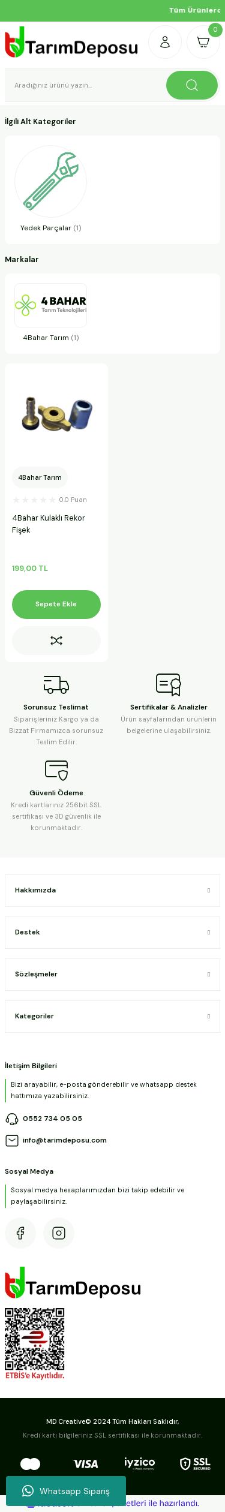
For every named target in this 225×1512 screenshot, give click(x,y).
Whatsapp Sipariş (66, 1491)
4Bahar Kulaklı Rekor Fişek (48, 524)
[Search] (112, 85)
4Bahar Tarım (40, 477)
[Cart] (203, 42)
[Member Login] (165, 42)
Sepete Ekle (56, 604)
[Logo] (72, 42)
